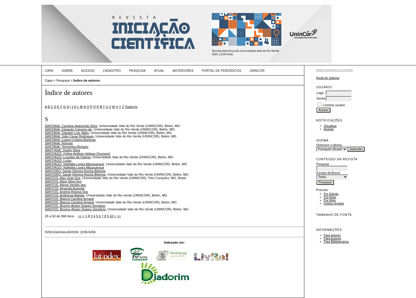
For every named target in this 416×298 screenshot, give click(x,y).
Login (320, 93)
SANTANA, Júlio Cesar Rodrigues (69, 136)
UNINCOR (257, 70)
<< (80, 216)
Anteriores (183, 70)
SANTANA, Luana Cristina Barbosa (70, 139)
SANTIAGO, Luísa (58, 160)
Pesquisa (137, 70)
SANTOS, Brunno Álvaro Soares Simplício (75, 209)
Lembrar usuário (334, 105)
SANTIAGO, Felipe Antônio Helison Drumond (77, 153)
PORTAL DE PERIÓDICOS (221, 70)
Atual (159, 70)
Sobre (67, 70)
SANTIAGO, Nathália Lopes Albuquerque (74, 164)
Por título (330, 200)
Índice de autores (86, 80)
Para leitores (332, 235)
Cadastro (112, 70)
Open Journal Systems (334, 69)
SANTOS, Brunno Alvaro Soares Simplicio (75, 205)
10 (111, 216)
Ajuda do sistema (327, 78)
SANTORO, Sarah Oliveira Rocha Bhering (75, 171)
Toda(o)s (131, 106)
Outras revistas (334, 203)
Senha (320, 98)
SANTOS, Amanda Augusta (64, 188)
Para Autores (332, 238)
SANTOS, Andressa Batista (64, 195)
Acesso (88, 70)
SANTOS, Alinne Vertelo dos (65, 185)
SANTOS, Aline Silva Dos (63, 181)
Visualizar (330, 126)
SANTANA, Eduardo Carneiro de (68, 129)
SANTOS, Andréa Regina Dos (66, 192)
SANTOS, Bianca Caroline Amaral (69, 198)
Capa (49, 70)
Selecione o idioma (329, 145)
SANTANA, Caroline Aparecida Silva (71, 126)
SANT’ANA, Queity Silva (62, 150)
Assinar (329, 129)
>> (119, 216)
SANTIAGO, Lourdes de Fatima (67, 157)
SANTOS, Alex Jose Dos (62, 178)
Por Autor (330, 197)
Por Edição (331, 194)
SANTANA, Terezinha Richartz (66, 146)
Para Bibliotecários (336, 241)
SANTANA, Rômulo (59, 143)
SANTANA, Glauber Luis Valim (67, 133)
